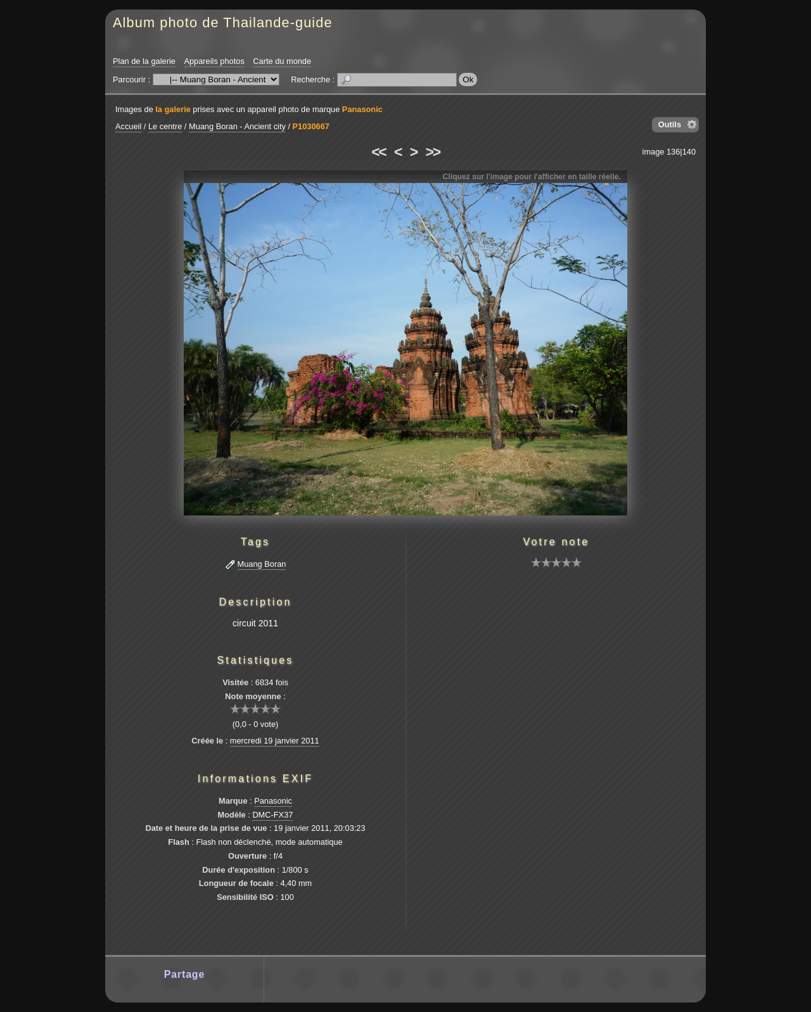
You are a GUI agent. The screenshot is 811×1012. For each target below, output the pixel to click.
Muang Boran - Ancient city (237, 126)
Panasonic (362, 109)
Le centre (165, 126)
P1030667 (311, 126)
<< (378, 152)
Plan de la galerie (144, 61)
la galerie (173, 109)
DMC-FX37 (272, 814)
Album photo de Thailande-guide (223, 22)
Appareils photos (214, 61)
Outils (669, 124)
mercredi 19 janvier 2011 (274, 740)
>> (433, 152)
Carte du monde (282, 61)
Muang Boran (262, 564)
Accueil (128, 126)
